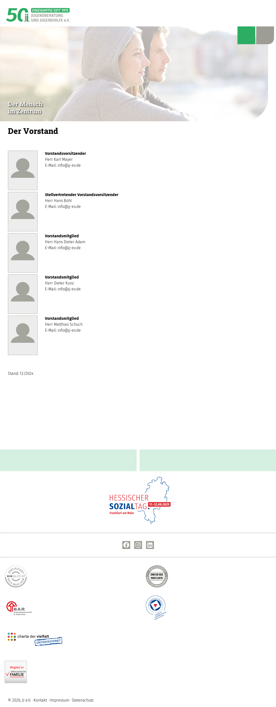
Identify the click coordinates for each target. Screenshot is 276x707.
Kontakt (40, 700)
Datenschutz (83, 700)
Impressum (59, 700)
